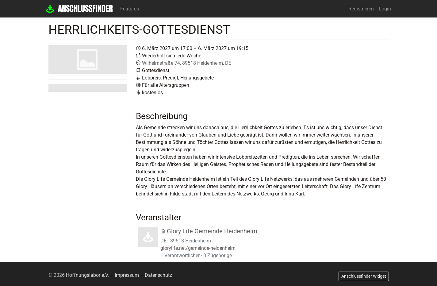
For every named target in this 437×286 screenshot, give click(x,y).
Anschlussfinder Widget (363, 276)
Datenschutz (158, 275)
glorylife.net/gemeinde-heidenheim (198, 248)
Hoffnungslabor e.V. (87, 275)
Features (129, 9)
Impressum (127, 275)
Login (385, 9)
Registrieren (361, 9)
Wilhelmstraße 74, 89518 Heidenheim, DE (186, 63)
